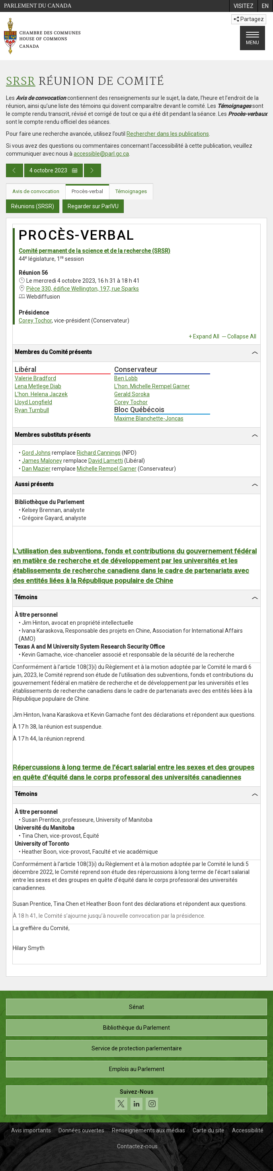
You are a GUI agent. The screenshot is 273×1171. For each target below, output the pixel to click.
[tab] (136, 353)
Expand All (206, 336)
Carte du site (208, 1130)
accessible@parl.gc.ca (101, 154)
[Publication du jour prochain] (92, 170)
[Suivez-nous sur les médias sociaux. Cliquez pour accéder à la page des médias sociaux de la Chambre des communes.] (136, 1099)
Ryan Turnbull (32, 410)
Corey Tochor (35, 320)
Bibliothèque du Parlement (136, 1027)
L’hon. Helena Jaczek (41, 394)
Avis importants (31, 1130)
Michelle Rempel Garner (106, 468)
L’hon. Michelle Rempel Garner (152, 386)
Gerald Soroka (132, 394)
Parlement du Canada (38, 6)
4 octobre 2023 (53, 170)
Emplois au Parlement (136, 1069)
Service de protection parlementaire (137, 1048)
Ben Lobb (126, 378)
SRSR (20, 82)
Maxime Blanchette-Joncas (148, 418)
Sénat (136, 1007)
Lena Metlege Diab (38, 386)
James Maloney (42, 460)
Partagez (249, 19)
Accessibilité (247, 1130)
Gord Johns (36, 453)
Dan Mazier (36, 468)
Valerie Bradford (35, 378)
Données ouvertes (81, 1130)
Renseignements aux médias (148, 1130)
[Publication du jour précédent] (14, 170)
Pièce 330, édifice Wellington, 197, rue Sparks (82, 288)
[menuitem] (243, 6)
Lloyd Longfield (33, 402)
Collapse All (241, 336)
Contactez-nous (137, 1146)
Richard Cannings (99, 453)
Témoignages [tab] (131, 191)
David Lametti (105, 460)
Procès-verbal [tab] (87, 191)
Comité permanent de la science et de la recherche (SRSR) (94, 251)
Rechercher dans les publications (168, 134)
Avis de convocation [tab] (35, 191)
